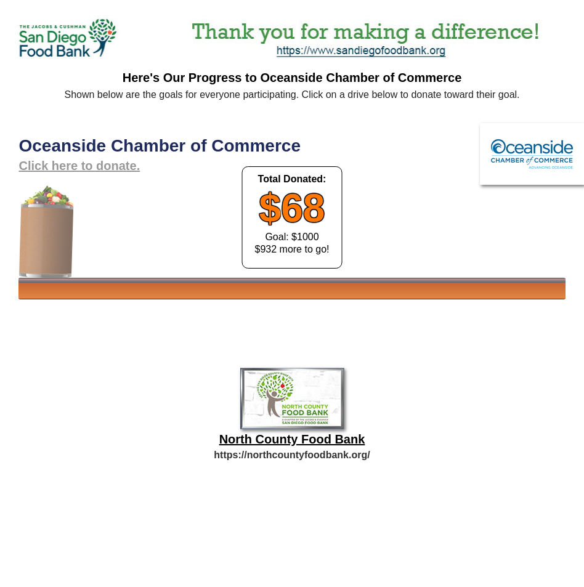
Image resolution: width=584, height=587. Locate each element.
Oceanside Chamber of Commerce (159, 145)
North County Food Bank (292, 439)
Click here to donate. (79, 165)
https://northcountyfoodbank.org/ (292, 455)
